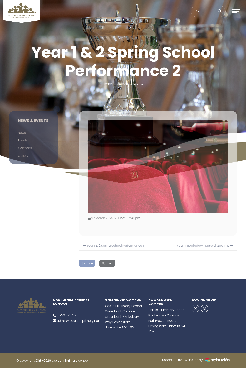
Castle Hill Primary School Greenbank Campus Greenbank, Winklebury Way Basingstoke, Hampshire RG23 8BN (123, 317)
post (111, 263)
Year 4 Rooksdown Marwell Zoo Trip (209, 245)
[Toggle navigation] (236, 11)
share (91, 263)
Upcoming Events (130, 83)
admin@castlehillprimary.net (78, 320)
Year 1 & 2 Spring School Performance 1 (117, 245)
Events (18, 140)
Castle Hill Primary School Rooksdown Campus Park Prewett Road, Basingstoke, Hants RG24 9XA (166, 321)
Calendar (20, 148)
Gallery (18, 156)
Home (107, 83)
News (17, 133)
